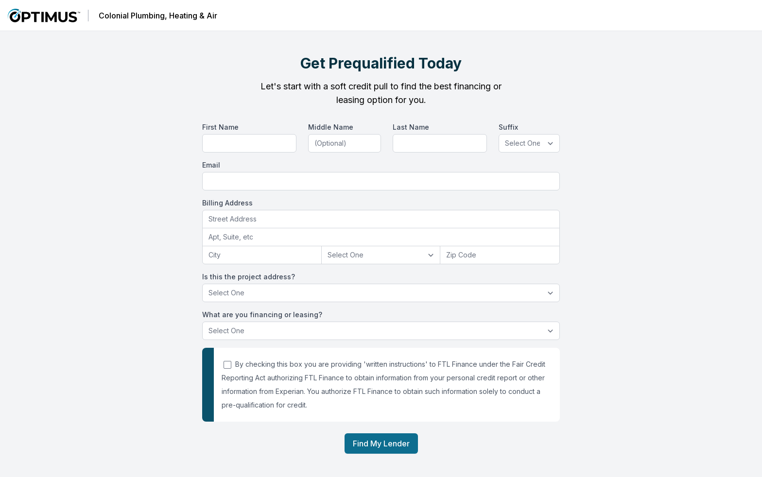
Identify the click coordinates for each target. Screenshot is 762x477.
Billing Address (227, 203)
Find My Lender (381, 443)
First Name (220, 127)
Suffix (508, 127)
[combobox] (381, 219)
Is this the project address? (248, 277)
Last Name (411, 127)
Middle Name (330, 127)
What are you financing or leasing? (262, 314)
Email (211, 165)
